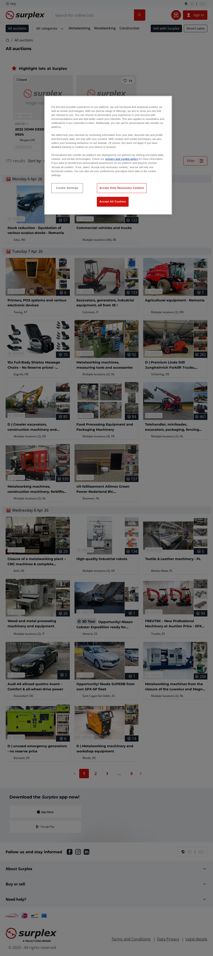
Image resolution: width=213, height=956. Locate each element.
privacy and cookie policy (121, 159)
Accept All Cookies (112, 201)
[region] (108, 155)
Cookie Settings (67, 187)
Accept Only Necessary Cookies (121, 187)
